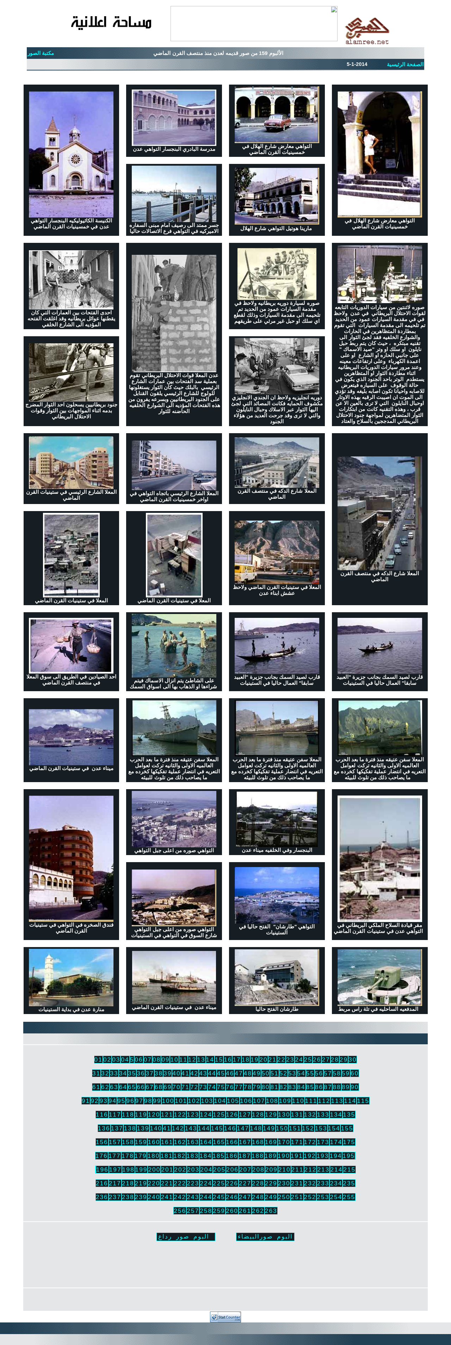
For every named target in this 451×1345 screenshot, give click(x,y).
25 (308, 1059)
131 (297, 1114)
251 (297, 1196)
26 (317, 1059)
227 (245, 1183)
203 (193, 1169)
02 (107, 1059)
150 (282, 1128)
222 (180, 1183)
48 (248, 1073)
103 (207, 1100)
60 (355, 1073)
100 (168, 1100)
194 (335, 1155)
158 (128, 1142)
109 (285, 1100)
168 (258, 1142)
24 (299, 1059)
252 (310, 1196)
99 (157, 1100)
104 (220, 1100)
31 (96, 1073)
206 (232, 1169)
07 (148, 1059)
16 (228, 1059)
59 (346, 1073)
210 (284, 1169)
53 (292, 1073)
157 (115, 1142)
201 (167, 1169)
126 (232, 1114)
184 (205, 1155)
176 (101, 1155)
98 (148, 1100)
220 (154, 1183)
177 (115, 1155)
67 (150, 1087)
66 (141, 1087)
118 (128, 1114)
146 (230, 1128)
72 (194, 1087)
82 (283, 1087)
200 (154, 1169)
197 (115, 1169)
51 (274, 1073)
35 (132, 1073)
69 (167, 1087)
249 (271, 1196)
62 (105, 1087)
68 (159, 1087)
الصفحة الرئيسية (405, 64)
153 (321, 1128)
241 (167, 1196)
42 (194, 1073)
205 (219, 1169)
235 (349, 1183)
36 (141, 1073)
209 (271, 1169)
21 (272, 1059)
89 (346, 1087)
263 (271, 1210)
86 (319, 1087)
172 (310, 1142)
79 (257, 1087)
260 (232, 1210)
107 (259, 1100)
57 (328, 1073)
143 (191, 1128)
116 (102, 1114)
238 (128, 1196)
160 (154, 1142)
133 (323, 1114)
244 (206, 1196)
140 (156, 1128)
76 (230, 1087)
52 (283, 1073)
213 (323, 1169)
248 (258, 1196)
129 (271, 1114)
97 (139, 1100)
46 (230, 1073)
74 (212, 1087)
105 (233, 1100)
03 (116, 1059)
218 (128, 1183)
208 (258, 1169)
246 (232, 1196)
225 (219, 1183)
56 (319, 1073)
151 (295, 1128)
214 (336, 1169)
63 (114, 1087)
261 (245, 1210)
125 (219, 1114)
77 (239, 1087)
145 (217, 1128)
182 (179, 1155)
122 (180, 1114)
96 (130, 1100)
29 (344, 1059)
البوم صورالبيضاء (265, 1236)
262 (258, 1210)
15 (219, 1059)
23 (290, 1059)
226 (232, 1183)
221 (167, 1183)
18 (246, 1059)
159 (141, 1142)
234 (336, 1183)
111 (311, 1100)
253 (323, 1196)
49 (257, 1073)
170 (284, 1142)
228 (258, 1183)
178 (128, 1155)
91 (86, 1100)
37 (150, 1073)
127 (245, 1114)
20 (263, 1059)
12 (192, 1059)
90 (355, 1087)
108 (272, 1100)
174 (336, 1142)
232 (310, 1183)
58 (337, 1073)
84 (301, 1087)
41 (185, 1073)
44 (212, 1073)
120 (154, 1114)
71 (185, 1087)
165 (219, 1142)
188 (258, 1155)
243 (193, 1196)
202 (180, 1169)
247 (245, 1196)
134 (336, 1114)
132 (310, 1114)
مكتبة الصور (40, 53)
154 (334, 1128)
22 (281, 1059)
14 (210, 1059)
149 (269, 1128)
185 (218, 1155)
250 (284, 1196)
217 (115, 1183)
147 (243, 1128)
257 (193, 1210)
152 (308, 1128)
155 (347, 1128)
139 (143, 1128)
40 (176, 1073)
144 (204, 1128)
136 (104, 1128)
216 (102, 1183)
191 (297, 1155)
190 (284, 1155)
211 (297, 1169)
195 (348, 1155)
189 (271, 1155)
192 (310, 1155)
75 (221, 1087)
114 (350, 1100)
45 (221, 1073)
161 (167, 1142)
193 (322, 1155)
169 (271, 1142)
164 (206, 1142)
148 (256, 1128)
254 (336, 1196)
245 (219, 1196)
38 (159, 1073)
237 (115, 1196)
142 (178, 1128)
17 (237, 1059)
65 (132, 1087)
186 (232, 1155)
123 (193, 1114)
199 (141, 1169)
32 (105, 1073)
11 (183, 1059)
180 (153, 1155)
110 (298, 1100)
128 (258, 1114)
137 (117, 1128)
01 (98, 1059)
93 (103, 1100)
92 (95, 1100)
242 (180, 1196)
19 (255, 1059)
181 (166, 1155)
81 (274, 1087)
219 (141, 1183)
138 (130, 1128)
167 (245, 1142)
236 (102, 1196)
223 (193, 1183)
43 (203, 1073)
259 (219, 1210)
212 (310, 1169)
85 (310, 1087)
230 (284, 1183)
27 (326, 1059)
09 (165, 1059)
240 (154, 1196)
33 (114, 1073)
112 (324, 1100)
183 (192, 1155)
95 (121, 1100)
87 (328, 1087)
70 (176, 1087)
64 (123, 1087)
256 (180, 1210)
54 (301, 1073)
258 (206, 1210)
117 (115, 1114)
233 (323, 1183)
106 (246, 1100)
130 (284, 1114)
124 (206, 1114)
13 (201, 1059)
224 (206, 1183)
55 (310, 1073)
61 (96, 1087)
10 (174, 1059)
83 (292, 1087)
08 (157, 1059)
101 (181, 1100)
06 (139, 1059)
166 (232, 1142)
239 (141, 1196)
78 (248, 1087)
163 (193, 1142)
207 (245, 1169)
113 (337, 1100)
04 (125, 1059)
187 (245, 1155)
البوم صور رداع (185, 1236)
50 (265, 1073)
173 (323, 1142)
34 (123, 1073)
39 (167, 1073)
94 (113, 1100)
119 (141, 1114)
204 (206, 1169)
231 (297, 1183)
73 (203, 1087)
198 (128, 1169)
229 (271, 1183)
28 (335, 1059)
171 (297, 1142)
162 (180, 1142)
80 (265, 1087)
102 (194, 1100)
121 (167, 1114)
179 (141, 1155)
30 (352, 1059)
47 (239, 1073)
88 (337, 1087)
